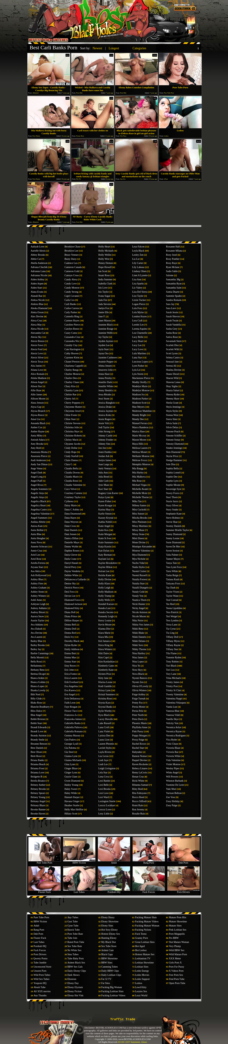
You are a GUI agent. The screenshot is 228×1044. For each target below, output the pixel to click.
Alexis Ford (37, 349)
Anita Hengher (38, 538)
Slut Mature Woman (179, 942)
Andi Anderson (38, 460)
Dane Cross (70, 526)
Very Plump (175, 946)
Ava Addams (37, 624)
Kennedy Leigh (106, 616)
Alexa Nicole (37, 328)
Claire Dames (71, 460)
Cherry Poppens (72, 402)
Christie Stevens (72, 423)
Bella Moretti (37, 657)
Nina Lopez (138, 661)
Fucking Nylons (143, 929)
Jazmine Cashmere (107, 357)
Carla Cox (69, 300)
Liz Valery (137, 287)
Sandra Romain (174, 300)
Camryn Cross (71, 275)
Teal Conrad (172, 600)
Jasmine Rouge (105, 328)
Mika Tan (137, 501)
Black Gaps (107, 954)
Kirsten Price (104, 674)
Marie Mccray (139, 435)
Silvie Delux (172, 427)
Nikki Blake (138, 633)
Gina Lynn (69, 764)
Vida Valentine (173, 760)
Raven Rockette (140, 764)
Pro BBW (174, 938)
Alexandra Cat (38, 333)
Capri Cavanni (71, 296)
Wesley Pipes (172, 768)
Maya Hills (137, 444)
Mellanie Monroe (141, 456)
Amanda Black (38, 423)
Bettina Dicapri (38, 674)
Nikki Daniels (139, 637)
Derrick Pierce (71, 587)
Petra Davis (138, 719)
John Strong (104, 431)
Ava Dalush (36, 628)
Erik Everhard (71, 682)
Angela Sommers (39, 489)
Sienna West (172, 415)
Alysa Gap (36, 407)
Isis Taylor (103, 291)
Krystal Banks (105, 706)
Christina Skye (71, 431)
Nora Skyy (137, 669)
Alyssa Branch (38, 411)
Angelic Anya (37, 493)
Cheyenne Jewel (72, 411)
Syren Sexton (172, 550)
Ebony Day (73, 983)
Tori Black (171, 665)
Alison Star (36, 386)
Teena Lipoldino (174, 608)
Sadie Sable (172, 271)
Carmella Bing (71, 316)
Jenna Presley (105, 378)
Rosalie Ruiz (138, 813)
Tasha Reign (172, 575)
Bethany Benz (38, 669)
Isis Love (103, 287)
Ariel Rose (36, 559)
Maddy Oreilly (139, 382)
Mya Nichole (138, 559)
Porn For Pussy (176, 966)
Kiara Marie (104, 633)
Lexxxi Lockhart (106, 805)
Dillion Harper (71, 620)
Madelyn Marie (140, 386)
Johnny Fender (105, 439)
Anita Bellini (37, 530)
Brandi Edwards (39, 727)
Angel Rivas (37, 485)
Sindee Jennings (174, 448)
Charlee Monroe (72, 374)
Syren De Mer (173, 546)
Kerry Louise (105, 620)
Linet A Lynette (140, 275)
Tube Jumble (39, 962)
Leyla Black (138, 250)
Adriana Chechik (39, 267)
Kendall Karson (106, 604)
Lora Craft (137, 320)
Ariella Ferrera (38, 563)
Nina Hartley (138, 653)
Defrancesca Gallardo (75, 579)
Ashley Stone (37, 591)
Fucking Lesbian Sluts (112, 991)
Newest (97, 48)
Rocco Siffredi (139, 801)
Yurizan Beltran (174, 793)
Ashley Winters (38, 596)
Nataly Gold (138, 591)
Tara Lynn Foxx (174, 567)
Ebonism (71, 979)
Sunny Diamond (174, 534)
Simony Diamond (175, 444)
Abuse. (144, 1042)
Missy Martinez (140, 526)
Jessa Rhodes (105, 394)
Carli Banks (70, 304)
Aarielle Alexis (38, 250)
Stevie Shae (172, 522)
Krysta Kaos (104, 702)
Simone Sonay (173, 439)
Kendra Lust (104, 608)
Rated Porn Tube (75, 942)
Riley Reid (137, 789)
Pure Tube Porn (44, 861)
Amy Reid (36, 448)
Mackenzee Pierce (141, 378)
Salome (169, 275)
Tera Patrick (172, 612)
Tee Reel (170, 604)
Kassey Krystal (105, 517)
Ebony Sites (107, 925)
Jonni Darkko (105, 452)
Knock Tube (73, 929)
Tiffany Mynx (173, 641)
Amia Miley (37, 435)
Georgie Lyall (71, 743)
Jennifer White (105, 386)
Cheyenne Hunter (73, 407)
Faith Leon (69, 702)
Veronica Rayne (174, 731)
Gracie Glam (70, 776)
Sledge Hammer (174, 460)
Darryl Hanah (71, 563)
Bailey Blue (37, 641)
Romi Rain (137, 805)
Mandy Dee (138, 419)
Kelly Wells (104, 600)
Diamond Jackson (73, 604)
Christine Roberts (73, 435)
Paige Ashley (138, 694)
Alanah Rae (36, 296)
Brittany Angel (38, 801)
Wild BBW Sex (176, 950)
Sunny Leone (172, 538)
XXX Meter (175, 958)
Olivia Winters (139, 690)
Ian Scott (102, 271)
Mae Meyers (138, 407)
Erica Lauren (70, 678)
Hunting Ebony (108, 938)
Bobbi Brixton (38, 719)
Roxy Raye (171, 263)
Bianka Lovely (38, 690)
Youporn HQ (39, 983)
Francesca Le (71, 715)
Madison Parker (140, 398)
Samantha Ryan (174, 283)
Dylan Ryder (70, 645)
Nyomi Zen (138, 682)
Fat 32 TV (106, 979)
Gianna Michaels (72, 760)
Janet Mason (104, 320)
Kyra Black (104, 715)
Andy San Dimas (39, 464)
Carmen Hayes (71, 320)
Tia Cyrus (171, 628)
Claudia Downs (72, 472)
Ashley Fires (37, 583)
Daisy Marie (70, 505)
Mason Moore (139, 439)
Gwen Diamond (72, 780)
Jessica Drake (105, 407)
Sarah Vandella (173, 324)
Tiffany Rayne (173, 645)
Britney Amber (38, 785)
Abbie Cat (36, 259)
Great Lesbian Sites (145, 942)
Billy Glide (36, 698)
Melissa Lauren (140, 448)
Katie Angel (104, 526)
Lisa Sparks (138, 283)
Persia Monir (138, 706)
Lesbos (138, 983)
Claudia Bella (71, 468)
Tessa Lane (171, 624)
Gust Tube (72, 921)
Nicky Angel (138, 608)
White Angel (172, 772)
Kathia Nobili (105, 522)
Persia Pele (137, 711)
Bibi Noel (35, 694)
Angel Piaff (36, 480)
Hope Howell (105, 267)
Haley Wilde (70, 793)
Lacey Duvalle (105, 719)
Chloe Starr (70, 419)
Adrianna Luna (38, 271)
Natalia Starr (138, 583)
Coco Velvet (70, 489)
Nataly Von (137, 596)
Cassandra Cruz (72, 337)
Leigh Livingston (107, 768)
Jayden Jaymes (105, 341)
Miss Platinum (139, 522)
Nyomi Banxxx (139, 678)
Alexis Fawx (37, 345)
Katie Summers (106, 542)
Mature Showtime (178, 921)
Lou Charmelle (139, 333)
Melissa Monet (139, 452)
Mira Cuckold (139, 509)
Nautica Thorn (139, 600)
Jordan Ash (104, 456)
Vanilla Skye (172, 719)
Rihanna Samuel (140, 785)
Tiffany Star (172, 649)
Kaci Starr (103, 489)
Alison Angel (37, 382)
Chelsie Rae (70, 394)
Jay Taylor (103, 337)
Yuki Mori (171, 789)
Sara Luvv (171, 308)
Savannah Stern (174, 341)
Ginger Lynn (70, 772)
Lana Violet (104, 731)
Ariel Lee (35, 554)
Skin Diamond (173, 452)
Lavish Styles (105, 748)
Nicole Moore (139, 616)
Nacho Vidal (138, 563)
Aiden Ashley (37, 279)
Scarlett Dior (172, 345)
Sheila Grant (172, 402)
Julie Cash (103, 480)
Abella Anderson (39, 263)
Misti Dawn (138, 538)
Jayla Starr (103, 349)
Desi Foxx (69, 591)
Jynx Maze (103, 485)
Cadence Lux (71, 263)
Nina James (138, 657)
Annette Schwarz (39, 546)
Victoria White (173, 756)
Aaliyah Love (37, 246)
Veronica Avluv (173, 727)
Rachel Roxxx (139, 743)
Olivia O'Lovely (140, 686)
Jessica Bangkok (106, 402)
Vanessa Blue (172, 711)
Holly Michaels (106, 250)
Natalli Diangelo (140, 587)
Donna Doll (70, 628)
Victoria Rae (172, 752)
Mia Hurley (138, 472)
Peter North (138, 715)
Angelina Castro (39, 509)
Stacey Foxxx (173, 493)
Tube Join (72, 938)
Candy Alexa (70, 279)
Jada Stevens (104, 304)
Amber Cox (36, 427)
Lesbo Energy (142, 971)
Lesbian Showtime (144, 962)
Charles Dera (70, 378)
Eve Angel (69, 694)
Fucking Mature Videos (147, 921)
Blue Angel (36, 715)
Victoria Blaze (173, 748)
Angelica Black (38, 501)
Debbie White (71, 575)
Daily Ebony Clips (76, 971)
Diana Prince (70, 616)
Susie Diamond (173, 542)
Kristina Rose (105, 698)
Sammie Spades (174, 296)
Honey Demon (105, 263)
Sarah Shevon (173, 316)
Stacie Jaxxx (172, 501)
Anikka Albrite (38, 522)
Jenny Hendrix (105, 390)
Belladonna (36, 665)
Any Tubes (72, 917)
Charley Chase (71, 382)
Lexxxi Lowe (105, 809)
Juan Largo (103, 464)
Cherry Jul (69, 398)
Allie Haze (36, 390)
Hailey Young (71, 785)
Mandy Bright (139, 415)
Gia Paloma (70, 748)
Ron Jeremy (138, 809)
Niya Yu (136, 665)
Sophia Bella (172, 468)
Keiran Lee (104, 571)
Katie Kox (103, 530)
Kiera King (104, 645)
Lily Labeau (138, 267)
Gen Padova (70, 739)
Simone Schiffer (174, 435)
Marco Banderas (140, 427)
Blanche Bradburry (40, 706)
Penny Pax (137, 702)
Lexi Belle (103, 785)
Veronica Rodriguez (176, 735)
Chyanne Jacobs (72, 444)
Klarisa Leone (105, 682)
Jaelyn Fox (103, 308)
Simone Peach (173, 431)
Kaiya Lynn (104, 497)
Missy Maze (138, 530)
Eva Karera (70, 690)
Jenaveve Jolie (105, 370)
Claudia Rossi (71, 480)
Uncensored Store (42, 966)
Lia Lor (136, 259)
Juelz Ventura (105, 468)
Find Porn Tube (176, 979)
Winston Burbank (175, 780)
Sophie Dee (172, 476)
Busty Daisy (70, 259)
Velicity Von (172, 723)
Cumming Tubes (109, 966)
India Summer (105, 279)
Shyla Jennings (173, 407)
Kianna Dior (104, 628)
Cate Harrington (72, 349)
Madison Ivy (138, 394)
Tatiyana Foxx (173, 583)
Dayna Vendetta (72, 571)
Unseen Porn (39, 971)
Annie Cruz (36, 550)
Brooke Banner (38, 809)
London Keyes (139, 316)
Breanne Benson (39, 743)
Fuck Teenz (140, 934)
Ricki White (138, 780)
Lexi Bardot (104, 780)
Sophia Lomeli (173, 472)
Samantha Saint (174, 287)
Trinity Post (172, 686)
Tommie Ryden (173, 657)
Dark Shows (73, 975)
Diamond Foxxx (72, 600)
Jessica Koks (104, 415)
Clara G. (68, 464)
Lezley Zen (137, 254)
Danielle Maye (71, 542)
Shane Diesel (172, 374)
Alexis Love (37, 353)
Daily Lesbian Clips (111, 975)
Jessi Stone (103, 398)
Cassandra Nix (71, 341)
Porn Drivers (183, 891)
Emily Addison (71, 649)
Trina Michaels (173, 678)
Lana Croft (103, 727)
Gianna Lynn (70, 756)
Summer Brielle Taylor (177, 530)
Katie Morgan (105, 534)
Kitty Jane (103, 678)
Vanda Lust (171, 706)
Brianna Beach (38, 764)
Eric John (69, 669)
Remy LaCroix (139, 772)
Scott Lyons (172, 353)
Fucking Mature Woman (147, 925)
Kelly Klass (104, 583)
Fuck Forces (149, 891)
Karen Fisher (104, 501)
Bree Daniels (37, 748)
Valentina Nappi (174, 698)
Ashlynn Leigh (38, 604)
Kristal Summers (106, 694)
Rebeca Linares (140, 768)
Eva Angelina (71, 686)
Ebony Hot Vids (75, 995)
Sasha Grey (171, 328)
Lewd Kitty (140, 987)
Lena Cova (103, 776)
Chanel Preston (72, 361)
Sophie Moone (173, 485)
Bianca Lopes (37, 686)
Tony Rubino (172, 661)
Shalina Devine (173, 370)
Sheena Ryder (173, 394)
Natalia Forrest (139, 579)
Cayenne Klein (71, 357)
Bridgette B (36, 776)
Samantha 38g (173, 279)
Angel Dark (36, 472)
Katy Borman (105, 554)
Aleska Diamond (39, 308)
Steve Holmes (173, 517)
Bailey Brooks (38, 645)
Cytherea (69, 501)
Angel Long (37, 476)
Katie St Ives (104, 538)
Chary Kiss (70, 386)
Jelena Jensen (105, 365)
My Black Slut (108, 942)
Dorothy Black (71, 641)
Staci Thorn (172, 497)
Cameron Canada (73, 267)
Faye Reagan (70, 706)
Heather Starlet (71, 805)
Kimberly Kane (106, 669)
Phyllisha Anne (139, 727)
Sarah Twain (172, 320)
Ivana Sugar (104, 296)
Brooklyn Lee (71, 250)
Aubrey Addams (39, 608)
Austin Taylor (37, 620)
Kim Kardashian (106, 661)
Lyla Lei (136, 370)
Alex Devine (37, 316)
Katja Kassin (104, 546)
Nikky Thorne (139, 649)
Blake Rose (36, 702)
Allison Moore (38, 398)
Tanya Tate (171, 563)
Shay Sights (172, 386)
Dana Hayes (70, 517)
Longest (114, 48)
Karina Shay (104, 509)
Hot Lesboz (141, 950)
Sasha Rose (171, 333)
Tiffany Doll (172, 637)
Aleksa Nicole (38, 300)
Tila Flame (171, 653)
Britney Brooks (38, 789)
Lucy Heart (137, 341)
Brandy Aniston (38, 735)
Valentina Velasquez (176, 702)
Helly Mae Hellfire (74, 809)
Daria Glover (70, 554)
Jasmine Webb (105, 333)
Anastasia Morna (39, 452)
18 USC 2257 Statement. (128, 1042)
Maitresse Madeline (142, 411)
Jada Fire (102, 300)
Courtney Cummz (73, 493)
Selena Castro (173, 357)
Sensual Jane (172, 361)
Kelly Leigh (104, 587)
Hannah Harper (72, 797)
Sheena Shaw (172, 398)
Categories (139, 48)
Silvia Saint (172, 423)
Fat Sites (105, 983)
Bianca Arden (37, 678)
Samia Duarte (173, 291)
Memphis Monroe (141, 464)
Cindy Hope (70, 452)
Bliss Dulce (36, 711)
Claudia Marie (71, 476)
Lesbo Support (142, 979)
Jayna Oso (103, 353)
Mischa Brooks (139, 517)
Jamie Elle (103, 312)
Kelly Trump (104, 596)
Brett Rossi (36, 756)
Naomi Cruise (139, 571)
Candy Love (70, 283)
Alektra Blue (37, 304)
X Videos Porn (176, 971)
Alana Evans (37, 291)
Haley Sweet (70, 789)
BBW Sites (106, 962)
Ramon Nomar (139, 756)
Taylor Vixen (172, 591)
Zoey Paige (171, 805)
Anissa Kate (37, 526)
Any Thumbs (39, 995)
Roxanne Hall (173, 246)
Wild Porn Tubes (41, 975)
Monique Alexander (142, 546)
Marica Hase (138, 431)
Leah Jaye (103, 760)
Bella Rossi (36, 661)
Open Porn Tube (177, 983)
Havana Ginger (72, 801)
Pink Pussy (137, 731)
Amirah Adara (38, 439)
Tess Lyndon (172, 620)
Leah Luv (103, 764)
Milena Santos (139, 505)
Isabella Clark (105, 283)
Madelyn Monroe (141, 390)
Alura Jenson (37, 402)
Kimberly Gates (106, 665)
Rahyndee (137, 752)
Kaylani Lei (104, 559)
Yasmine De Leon (175, 785)
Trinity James (173, 682)
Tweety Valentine (174, 694)
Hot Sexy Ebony (109, 929)
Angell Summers (39, 517)
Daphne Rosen (71, 550)
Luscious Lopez (140, 361)
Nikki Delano (139, 641)
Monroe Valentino (141, 550)
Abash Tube (39, 987)
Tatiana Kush (172, 579)
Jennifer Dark (105, 382)
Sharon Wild (172, 378)
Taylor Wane (172, 596)
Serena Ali (171, 365)
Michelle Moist (139, 493)
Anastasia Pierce (39, 456)
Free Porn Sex (176, 975)
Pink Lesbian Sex (177, 929)
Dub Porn (183, 861)
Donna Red (70, 633)
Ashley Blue (37, 579)
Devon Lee (70, 596)
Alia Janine (36, 365)
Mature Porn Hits (177, 917)
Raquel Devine (139, 760)
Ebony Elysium (75, 987)
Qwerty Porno (40, 958)
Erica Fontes (70, 674)
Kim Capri (103, 657)
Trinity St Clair (173, 690)
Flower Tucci (71, 711)
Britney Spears (38, 793)
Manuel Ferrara (140, 423)
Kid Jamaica (104, 641)
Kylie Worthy (105, 711)
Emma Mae (70, 657)
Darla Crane (70, 559)
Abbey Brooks (38, 254)
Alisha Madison (38, 378)
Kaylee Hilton (105, 567)
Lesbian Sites (141, 966)
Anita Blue (36, 534)
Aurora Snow (37, 616)
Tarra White (172, 571)
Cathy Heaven (71, 353)
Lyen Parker (138, 365)
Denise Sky (70, 583)
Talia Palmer (172, 554)
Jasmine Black (105, 324)
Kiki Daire (103, 653)
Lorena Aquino (139, 328)
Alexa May (36, 324)
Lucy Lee (137, 345)
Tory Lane (171, 674)
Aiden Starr (36, 287)
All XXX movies (42, 991)
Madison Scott (139, 402)
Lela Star (102, 772)
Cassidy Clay (71, 345)
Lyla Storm (137, 374)
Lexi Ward (103, 797)
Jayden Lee (104, 345)
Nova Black (138, 674)
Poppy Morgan (139, 735)
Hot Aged (140, 946)
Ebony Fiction (74, 991)
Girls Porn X (175, 962)
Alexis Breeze (38, 341)
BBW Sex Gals (74, 966)
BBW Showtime (109, 958)
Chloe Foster (70, 415)
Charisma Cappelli (73, 365)
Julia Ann (103, 472)
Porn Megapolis (177, 934)
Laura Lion (104, 739)
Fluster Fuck (44, 891)
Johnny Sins (104, 444)
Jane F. (101, 316)
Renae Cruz (138, 776)
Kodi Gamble (105, 686)
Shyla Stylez (172, 411)
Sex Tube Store (108, 946)
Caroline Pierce (72, 324)
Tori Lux (170, 669)
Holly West (104, 259)
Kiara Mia (103, 637)
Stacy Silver (172, 505)
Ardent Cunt (107, 950)
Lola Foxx (137, 308)
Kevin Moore (105, 624)
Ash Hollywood (38, 575)
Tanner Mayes (173, 559)
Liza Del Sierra (139, 291)
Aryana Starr (37, 567)
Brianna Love (37, 772)
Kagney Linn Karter (108, 493)
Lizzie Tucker (139, 300)
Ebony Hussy (108, 917)
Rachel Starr (138, 748)
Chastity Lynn (71, 390)
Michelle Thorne (140, 497)
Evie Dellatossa (72, 698)
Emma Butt (70, 653)
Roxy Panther (173, 259)
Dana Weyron (71, 522)
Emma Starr (70, 661)
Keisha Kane (104, 575)
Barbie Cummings (40, 653)
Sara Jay (170, 304)
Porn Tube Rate (75, 934)
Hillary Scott (70, 813)
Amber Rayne (38, 431)
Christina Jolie (71, 427)
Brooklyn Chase (72, 246)
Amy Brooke (37, 444)
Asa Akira (36, 571)
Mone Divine (138, 542)
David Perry (70, 567)
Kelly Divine (104, 579)
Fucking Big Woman (111, 987)
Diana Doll (70, 612)
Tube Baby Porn (75, 958)
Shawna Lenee (173, 382)
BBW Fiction (79, 861)
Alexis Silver (37, 357)
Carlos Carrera (71, 308)
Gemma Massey (72, 735)
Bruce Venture (71, 254)
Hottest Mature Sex (144, 954)
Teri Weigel (172, 616)
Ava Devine (36, 633)
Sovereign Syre (173, 489)
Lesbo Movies (142, 975)
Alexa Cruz (36, 320)
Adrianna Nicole (39, 275)
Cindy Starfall (71, 456)
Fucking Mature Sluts (146, 917)
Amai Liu (35, 419)
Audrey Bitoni (38, 612)
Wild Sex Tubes (41, 979)
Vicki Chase (172, 743)
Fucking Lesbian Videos (113, 995)
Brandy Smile (37, 739)
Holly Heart (104, 246)
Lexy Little (104, 813)
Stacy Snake (172, 509)
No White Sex (74, 950)
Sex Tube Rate (74, 946)
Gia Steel (69, 752)
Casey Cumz (70, 333)
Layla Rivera (104, 752)
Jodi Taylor (104, 427)
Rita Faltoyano (139, 793)
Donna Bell (70, 624)
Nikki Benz (138, 628)
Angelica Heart (38, 505)
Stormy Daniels (174, 526)
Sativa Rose (172, 337)
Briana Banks (37, 760)
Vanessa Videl (173, 715)
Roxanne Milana (174, 250)
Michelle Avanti (140, 489)
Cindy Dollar (71, 448)
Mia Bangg (137, 468)
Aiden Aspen (37, 283)
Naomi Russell (139, 575)
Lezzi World (141, 995)
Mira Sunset (138, 513)
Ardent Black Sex (76, 962)
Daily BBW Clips (110, 971)
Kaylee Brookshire (107, 563)
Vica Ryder (171, 739)
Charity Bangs (71, 370)
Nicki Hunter (138, 604)
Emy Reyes (70, 665)
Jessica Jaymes (105, 411)
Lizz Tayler (138, 296)
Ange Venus (37, 468)
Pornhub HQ (114, 891)
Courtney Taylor (72, 497)
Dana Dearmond (72, 513)
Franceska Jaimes (73, 719)
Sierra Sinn (171, 419)
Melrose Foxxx (139, 460)
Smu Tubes (73, 954)
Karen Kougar (105, 505)
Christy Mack (71, 439)
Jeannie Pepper (105, 361)
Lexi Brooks (104, 789)
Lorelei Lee (138, 324)
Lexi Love (103, 793)
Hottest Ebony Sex (110, 934)
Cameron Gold (71, 271)
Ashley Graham (38, 587)
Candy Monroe (71, 287)
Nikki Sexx (137, 645)
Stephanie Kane (174, 513)
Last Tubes (79, 891)
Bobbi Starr (36, 723)
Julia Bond (103, 476)
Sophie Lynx (172, 480)
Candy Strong (71, 291)
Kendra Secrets (105, 612)
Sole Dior (171, 464)
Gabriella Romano (73, 731)
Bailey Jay (36, 649)
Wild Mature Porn (178, 954)
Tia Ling (170, 633)
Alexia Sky (36, 337)
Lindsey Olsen (139, 271)
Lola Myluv (138, 312)
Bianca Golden (38, 682)
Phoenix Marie (139, 723)
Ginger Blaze (71, 768)
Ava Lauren (36, 637)
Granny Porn (141, 938)
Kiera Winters (105, 649)
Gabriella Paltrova (73, 727)
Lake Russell (104, 723)
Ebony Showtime (109, 921)
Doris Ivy (69, 637)
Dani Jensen (70, 534)
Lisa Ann (136, 279)
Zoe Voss (170, 797)
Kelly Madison (105, 591)
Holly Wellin (104, 254)
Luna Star (137, 357)
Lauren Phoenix (106, 743)
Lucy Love (137, 349)
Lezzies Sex (141, 991)
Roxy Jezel (171, 254)
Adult (114, 861)
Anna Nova (36, 542)
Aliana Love (37, 370)
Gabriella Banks (72, 723)
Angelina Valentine (40, 513)
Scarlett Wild (172, 349)
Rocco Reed (138, 797)
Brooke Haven (38, 813)
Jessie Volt (103, 423)
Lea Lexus (103, 756)
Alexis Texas (37, 361)
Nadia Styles (138, 567)
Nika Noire (137, 620)
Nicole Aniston (139, 612)
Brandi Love (37, 731)
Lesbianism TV (142, 958)
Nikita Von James (141, 624)
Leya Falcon (138, 246)
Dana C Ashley (72, 509)
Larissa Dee (104, 735)
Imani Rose (104, 275)
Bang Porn (149, 861)
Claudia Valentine (73, 485)
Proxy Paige (138, 739)
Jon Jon (102, 448)
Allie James (36, 394)
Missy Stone (138, 534)
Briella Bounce (38, 780)
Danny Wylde (71, 546)
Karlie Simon (105, 513)
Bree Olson (36, 752)
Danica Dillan (71, 538)
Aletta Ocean (37, 312)
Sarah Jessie (172, 312)
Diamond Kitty (71, 608)
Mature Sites (175, 925)
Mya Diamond (139, 554)
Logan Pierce (138, 304)
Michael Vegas (139, 485)
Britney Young (38, 797)
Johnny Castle (105, 435)
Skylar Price (172, 456)
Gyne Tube (72, 925)
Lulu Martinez (139, 353)
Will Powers (172, 776)
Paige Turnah (138, 698)
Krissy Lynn (104, 690)
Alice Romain (38, 374)
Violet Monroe (173, 764)
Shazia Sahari (173, 390)
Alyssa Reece (37, 415)
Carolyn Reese (71, 328)
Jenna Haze (104, 374)
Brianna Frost (37, 768)
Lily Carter (137, 263)
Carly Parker (70, 312)
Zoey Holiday (173, 801)
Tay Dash (170, 587)
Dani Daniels (70, 530)
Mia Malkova (139, 476)
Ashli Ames (36, 600)
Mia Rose (137, 480)
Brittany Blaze (38, 805)
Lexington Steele (106, 801)
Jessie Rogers (105, 419)
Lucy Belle (137, 337)
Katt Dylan (103, 550)
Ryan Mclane (172, 267)
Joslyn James (105, 460)
